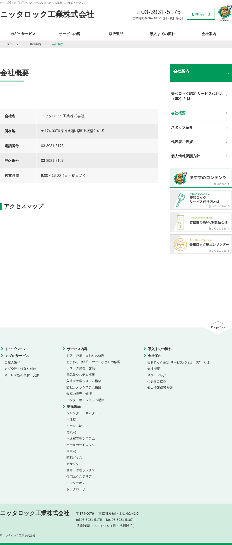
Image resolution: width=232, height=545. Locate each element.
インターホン (75, 483)
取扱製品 (116, 34)
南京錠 (71, 451)
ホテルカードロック (80, 445)
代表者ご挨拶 (156, 381)
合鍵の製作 (12, 362)
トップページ (10, 44)
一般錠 (71, 419)
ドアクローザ (75, 489)
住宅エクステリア (79, 476)
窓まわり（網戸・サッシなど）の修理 (93, 362)
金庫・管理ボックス (80, 470)
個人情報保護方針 (160, 388)
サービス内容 (69, 34)
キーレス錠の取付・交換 (22, 375)
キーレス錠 (74, 426)
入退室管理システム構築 (83, 381)
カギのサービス (23, 34)
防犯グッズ (74, 457)
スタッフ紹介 (156, 375)
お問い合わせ (200, 14)
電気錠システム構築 (80, 374)
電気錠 (71, 432)
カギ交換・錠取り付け (20, 369)
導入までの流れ (162, 34)
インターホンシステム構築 (85, 400)
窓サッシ (72, 464)
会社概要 (153, 369)
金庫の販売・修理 (79, 393)
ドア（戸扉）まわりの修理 (85, 355)
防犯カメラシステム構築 (83, 387)
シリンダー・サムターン (83, 413)
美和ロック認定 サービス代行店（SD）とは (178, 362)
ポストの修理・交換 (80, 368)
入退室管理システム (80, 438)
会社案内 (209, 34)
